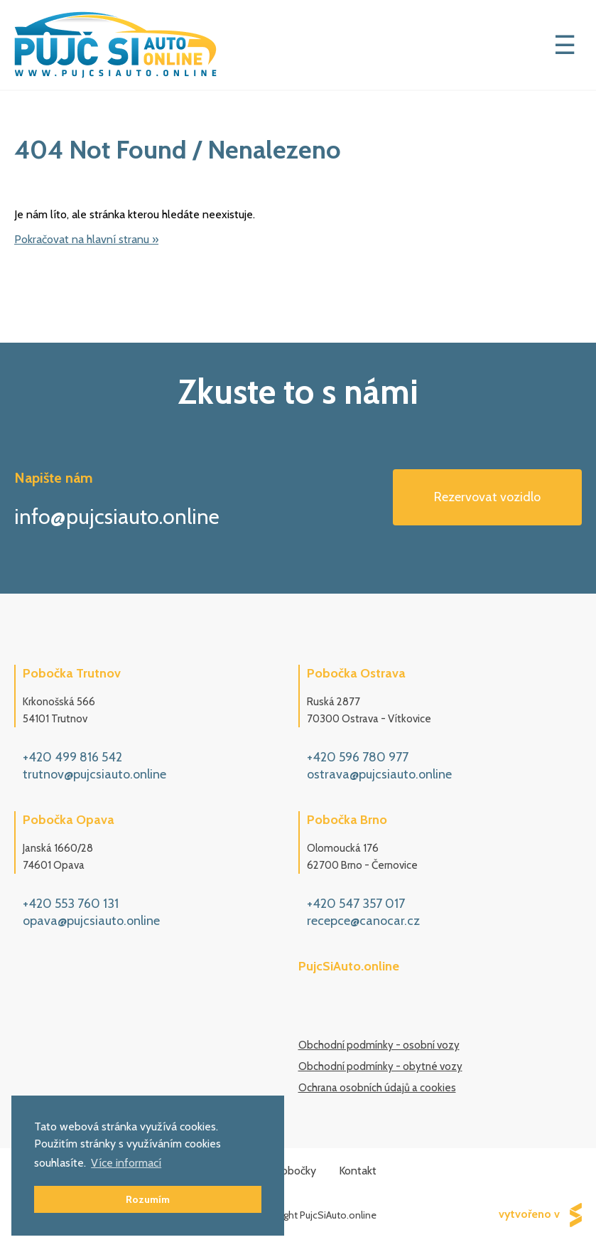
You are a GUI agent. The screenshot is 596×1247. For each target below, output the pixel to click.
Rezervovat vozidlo (487, 497)
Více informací (126, 1163)
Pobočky (295, 1170)
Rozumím (148, 1199)
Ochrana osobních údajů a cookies (377, 1087)
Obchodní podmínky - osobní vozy (379, 1045)
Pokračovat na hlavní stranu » (86, 239)
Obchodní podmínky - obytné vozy (380, 1066)
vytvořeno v (540, 1215)
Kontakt (357, 1170)
